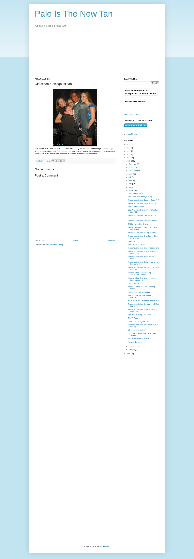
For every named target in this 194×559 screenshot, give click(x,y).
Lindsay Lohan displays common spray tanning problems (142, 279)
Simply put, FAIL (134, 283)
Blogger (107, 546)
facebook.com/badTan (132, 114)
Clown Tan (132, 241)
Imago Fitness (131, 134)
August (131, 174)
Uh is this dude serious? (137, 330)
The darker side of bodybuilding (140, 197)
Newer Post (40, 241)
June (130, 181)
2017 (129, 148)
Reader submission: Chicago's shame (142, 221)
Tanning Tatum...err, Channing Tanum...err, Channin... (139, 274)
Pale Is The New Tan (74, 13)
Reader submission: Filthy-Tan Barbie (142, 203)
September (132, 171)
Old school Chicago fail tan (138, 322)
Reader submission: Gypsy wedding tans (143, 248)
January (131, 350)
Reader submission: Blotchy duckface (142, 233)
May (130, 184)
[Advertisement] (97, 52)
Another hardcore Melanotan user (140, 292)
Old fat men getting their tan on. (140, 224)
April (130, 187)
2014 (129, 151)
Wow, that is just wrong (136, 245)
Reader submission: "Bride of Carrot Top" (143, 200)
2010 (129, 161)
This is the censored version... (139, 339)
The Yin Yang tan (134, 318)
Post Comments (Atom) (54, 245)
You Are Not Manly (135, 342)
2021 (129, 144)
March (131, 191)
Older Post (111, 241)
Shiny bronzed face (135, 193)
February (132, 346)
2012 (129, 155)
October (131, 167)
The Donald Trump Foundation (139, 315)
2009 (129, 354)
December (132, 164)
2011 (129, 158)
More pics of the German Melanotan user (143, 301)
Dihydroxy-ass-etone (136, 207)
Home (75, 241)
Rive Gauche (62, 151)
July (130, 177)
